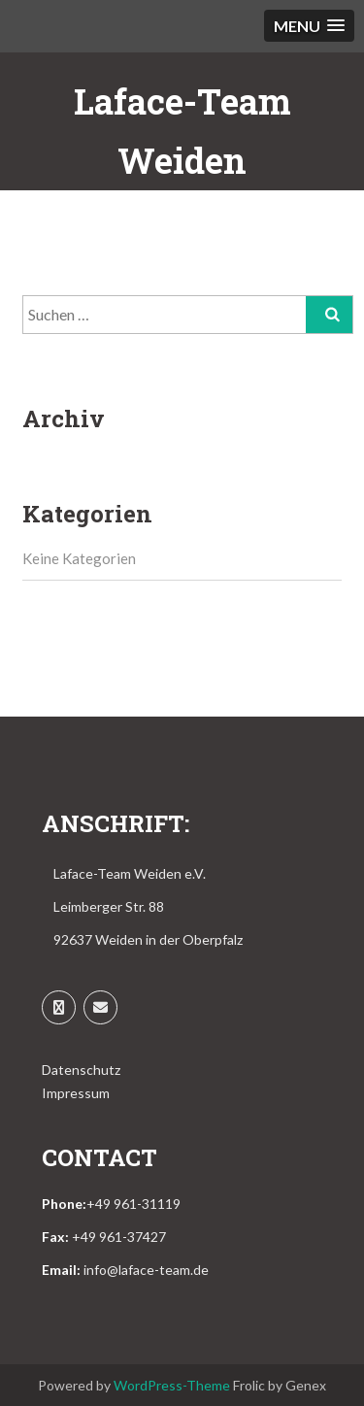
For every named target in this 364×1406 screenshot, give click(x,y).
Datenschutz (81, 1069)
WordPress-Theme (172, 1385)
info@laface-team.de (146, 1269)
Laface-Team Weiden (182, 131)
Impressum (76, 1093)
